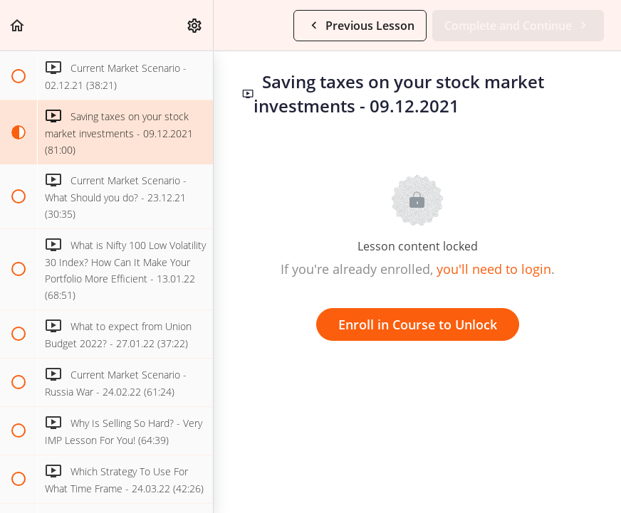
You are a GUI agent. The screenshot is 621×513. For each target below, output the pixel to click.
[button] (18, 25)
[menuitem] (195, 25)
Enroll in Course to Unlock (417, 324)
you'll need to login (494, 268)
